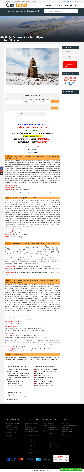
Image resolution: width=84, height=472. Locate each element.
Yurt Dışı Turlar (57, 5)
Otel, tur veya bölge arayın (54, 11)
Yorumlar (42, 114)
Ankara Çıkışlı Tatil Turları (32, 453)
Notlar (32, 114)
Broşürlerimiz (65, 423)
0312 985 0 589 (12, 433)
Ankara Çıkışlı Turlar (49, 445)
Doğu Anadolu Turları (13, 11)
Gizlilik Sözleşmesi (67, 429)
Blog (63, 437)
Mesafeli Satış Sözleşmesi (69, 425)
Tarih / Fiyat (23, 114)
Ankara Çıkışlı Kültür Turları (50, 437)
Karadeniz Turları (33, 11)
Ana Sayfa (8, 1)
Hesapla (54, 108)
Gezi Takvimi (73, 5)
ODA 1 (26, 104)
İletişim (34, 1)
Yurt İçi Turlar (47, 5)
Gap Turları (23, 11)
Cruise (66, 5)
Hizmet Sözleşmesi (67, 431)
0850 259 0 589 (67, 1)
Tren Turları (10, 14)
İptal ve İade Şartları (68, 435)
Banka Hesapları (26, 1)
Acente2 (49, 470)
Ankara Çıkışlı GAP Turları (32, 439)
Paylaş (1, 166)
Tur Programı (11, 114)
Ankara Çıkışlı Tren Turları (50, 443)
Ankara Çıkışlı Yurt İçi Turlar (51, 447)
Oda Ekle (55, 101)
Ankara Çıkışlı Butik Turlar (50, 427)
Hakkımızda (17, 1)
